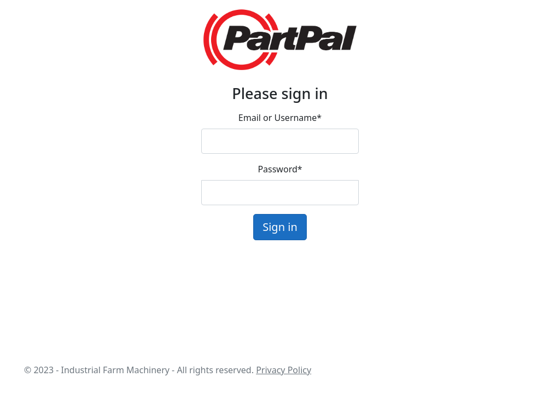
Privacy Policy (283, 370)
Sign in (280, 226)
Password (280, 169)
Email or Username (280, 118)
